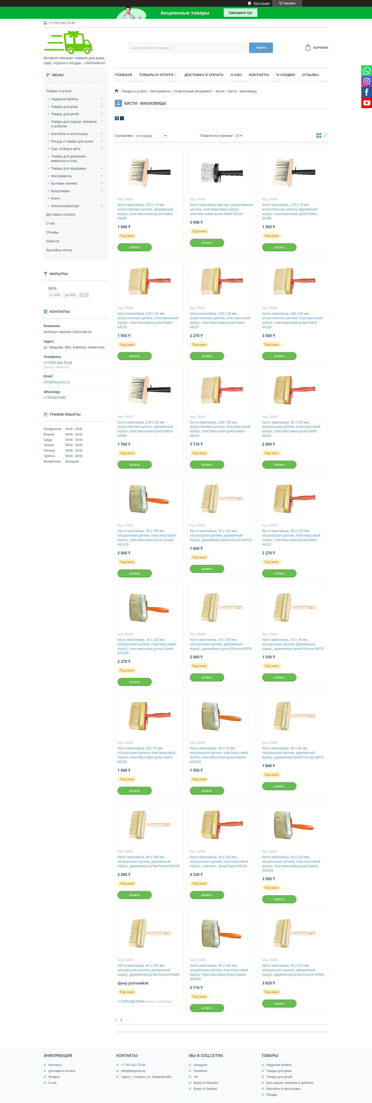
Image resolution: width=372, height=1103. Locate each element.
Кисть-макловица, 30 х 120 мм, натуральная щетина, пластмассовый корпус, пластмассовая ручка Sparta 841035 (146, 646)
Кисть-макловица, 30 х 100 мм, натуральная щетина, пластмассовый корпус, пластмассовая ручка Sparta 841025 (146, 537)
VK (196, 1077)
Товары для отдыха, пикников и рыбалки (74, 124)
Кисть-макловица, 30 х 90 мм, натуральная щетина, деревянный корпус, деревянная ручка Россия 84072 (293, 752)
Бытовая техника (64, 183)
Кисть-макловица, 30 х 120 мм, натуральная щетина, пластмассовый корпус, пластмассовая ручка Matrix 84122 (291, 537)
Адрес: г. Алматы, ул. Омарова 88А (146, 1077)
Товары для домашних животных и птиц (68, 158)
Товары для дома (64, 107)
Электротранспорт (65, 206)
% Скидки (285, 74)
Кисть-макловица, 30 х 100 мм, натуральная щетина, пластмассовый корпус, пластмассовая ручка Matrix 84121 (291, 429)
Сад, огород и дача (65, 149)
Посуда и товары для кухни (72, 141)
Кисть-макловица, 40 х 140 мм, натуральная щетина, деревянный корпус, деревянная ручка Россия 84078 (148, 861)
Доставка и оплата (60, 214)
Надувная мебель (64, 99)
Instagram (200, 1065)
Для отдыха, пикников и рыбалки (289, 1082)
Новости (52, 241)
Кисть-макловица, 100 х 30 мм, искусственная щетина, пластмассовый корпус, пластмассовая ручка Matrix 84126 (147, 320)
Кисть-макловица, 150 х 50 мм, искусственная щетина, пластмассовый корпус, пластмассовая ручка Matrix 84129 (220, 429)
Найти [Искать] (261, 47)
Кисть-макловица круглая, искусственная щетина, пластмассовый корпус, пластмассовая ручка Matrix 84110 (221, 209)
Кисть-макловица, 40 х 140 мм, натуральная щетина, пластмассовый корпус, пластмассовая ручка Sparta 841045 (291, 863)
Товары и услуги (58, 91)
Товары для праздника (68, 168)
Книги (55, 198)
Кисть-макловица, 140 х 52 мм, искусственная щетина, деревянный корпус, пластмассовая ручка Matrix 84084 (145, 429)
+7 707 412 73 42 (133, 1065)
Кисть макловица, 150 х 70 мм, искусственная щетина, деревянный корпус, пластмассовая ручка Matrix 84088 (145, 211)
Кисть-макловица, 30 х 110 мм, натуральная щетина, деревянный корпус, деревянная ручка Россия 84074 (221, 535)
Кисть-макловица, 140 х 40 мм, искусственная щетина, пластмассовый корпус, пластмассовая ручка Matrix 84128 (292, 320)
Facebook (200, 1071)
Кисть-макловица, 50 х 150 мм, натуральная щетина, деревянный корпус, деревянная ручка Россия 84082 (293, 970)
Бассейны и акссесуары (283, 1088)
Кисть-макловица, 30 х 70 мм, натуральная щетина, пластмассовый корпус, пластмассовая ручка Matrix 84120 (146, 755)
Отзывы (52, 232)
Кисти (220, 91)
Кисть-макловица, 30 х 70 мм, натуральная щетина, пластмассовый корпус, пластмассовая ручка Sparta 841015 (219, 755)
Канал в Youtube (205, 1088)
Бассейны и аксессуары (69, 134)
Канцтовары (60, 191)
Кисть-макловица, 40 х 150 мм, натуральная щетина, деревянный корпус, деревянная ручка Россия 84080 (148, 970)
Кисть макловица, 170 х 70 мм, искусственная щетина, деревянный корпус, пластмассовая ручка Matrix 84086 (290, 211)
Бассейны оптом (59, 250)
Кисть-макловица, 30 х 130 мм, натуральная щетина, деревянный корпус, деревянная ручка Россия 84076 (221, 644)
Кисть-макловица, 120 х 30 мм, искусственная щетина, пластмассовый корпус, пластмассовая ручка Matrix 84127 (220, 320)
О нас (50, 223)
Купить (134, 247)
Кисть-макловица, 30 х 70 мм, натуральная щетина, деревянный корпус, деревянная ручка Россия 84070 (293, 644)
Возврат (54, 1077)
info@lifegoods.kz (57, 382)
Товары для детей (65, 114)
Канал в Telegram (206, 1082)
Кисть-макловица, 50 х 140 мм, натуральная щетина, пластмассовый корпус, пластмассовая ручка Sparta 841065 (219, 972)
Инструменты (61, 176)
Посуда (271, 1094)
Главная (123, 74)
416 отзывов (261, 3)
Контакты (259, 74)
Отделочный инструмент (193, 91)
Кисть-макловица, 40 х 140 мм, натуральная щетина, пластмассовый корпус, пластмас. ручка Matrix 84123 (219, 861)
